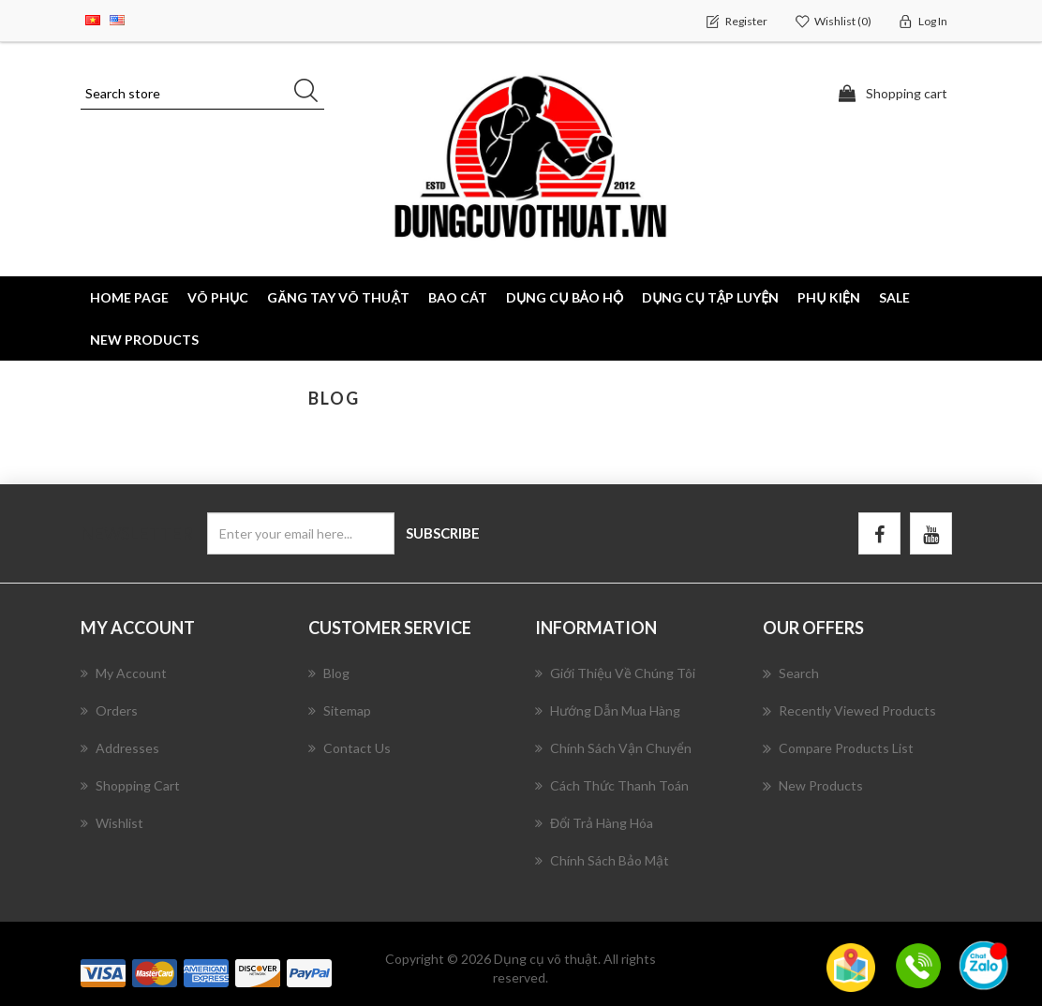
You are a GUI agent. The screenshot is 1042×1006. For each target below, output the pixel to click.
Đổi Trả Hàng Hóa (594, 823)
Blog (329, 673)
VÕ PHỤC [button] (217, 297)
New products (144, 340)
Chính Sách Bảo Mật (602, 860)
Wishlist (112, 823)
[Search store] (202, 94)
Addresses (120, 748)
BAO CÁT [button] (457, 297)
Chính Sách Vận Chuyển (613, 748)
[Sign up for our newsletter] (300, 533)
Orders (109, 710)
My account (124, 673)
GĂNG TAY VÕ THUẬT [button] (338, 297)
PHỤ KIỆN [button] (828, 297)
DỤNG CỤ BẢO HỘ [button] (564, 297)
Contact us (349, 748)
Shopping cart (130, 785)
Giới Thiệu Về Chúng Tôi (615, 673)
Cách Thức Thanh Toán (612, 785)
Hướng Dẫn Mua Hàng (607, 710)
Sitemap (339, 710)
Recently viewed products (849, 711)
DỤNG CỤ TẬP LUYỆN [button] (710, 297)
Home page (129, 297)
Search (791, 673)
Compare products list (838, 748)
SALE (894, 297)
